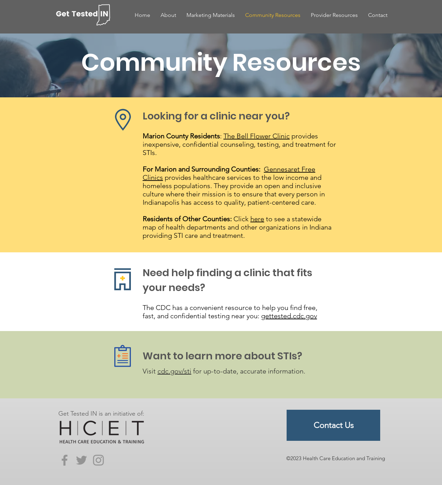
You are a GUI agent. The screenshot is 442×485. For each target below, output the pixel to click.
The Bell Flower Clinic (256, 136)
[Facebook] (64, 460)
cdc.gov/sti (174, 371)
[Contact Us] (333, 425)
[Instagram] (98, 460)
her (255, 219)
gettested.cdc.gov (289, 316)
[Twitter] (81, 460)
